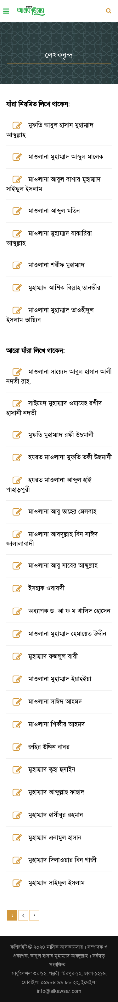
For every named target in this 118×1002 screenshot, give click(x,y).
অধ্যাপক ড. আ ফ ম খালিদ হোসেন (69, 611)
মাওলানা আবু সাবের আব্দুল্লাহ (63, 566)
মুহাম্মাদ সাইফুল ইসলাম (56, 883)
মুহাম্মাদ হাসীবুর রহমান (55, 815)
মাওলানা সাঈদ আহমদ (55, 702)
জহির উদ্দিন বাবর (49, 747)
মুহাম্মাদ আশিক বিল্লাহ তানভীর (64, 288)
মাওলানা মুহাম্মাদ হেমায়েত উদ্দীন (67, 634)
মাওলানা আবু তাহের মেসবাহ (62, 512)
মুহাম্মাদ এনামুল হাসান (54, 838)
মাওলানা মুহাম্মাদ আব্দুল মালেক (65, 157)
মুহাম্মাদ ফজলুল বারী (53, 656)
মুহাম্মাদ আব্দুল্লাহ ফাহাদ (56, 792)
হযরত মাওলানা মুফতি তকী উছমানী (70, 457)
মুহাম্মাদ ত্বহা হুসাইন (51, 769)
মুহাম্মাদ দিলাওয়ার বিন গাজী (62, 860)
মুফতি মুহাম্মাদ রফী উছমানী (60, 435)
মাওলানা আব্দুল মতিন (54, 211)
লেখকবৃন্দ (59, 55)
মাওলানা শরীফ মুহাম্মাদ (56, 265)
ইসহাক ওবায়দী (46, 588)
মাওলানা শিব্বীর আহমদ (56, 724)
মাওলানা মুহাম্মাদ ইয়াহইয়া (59, 679)
